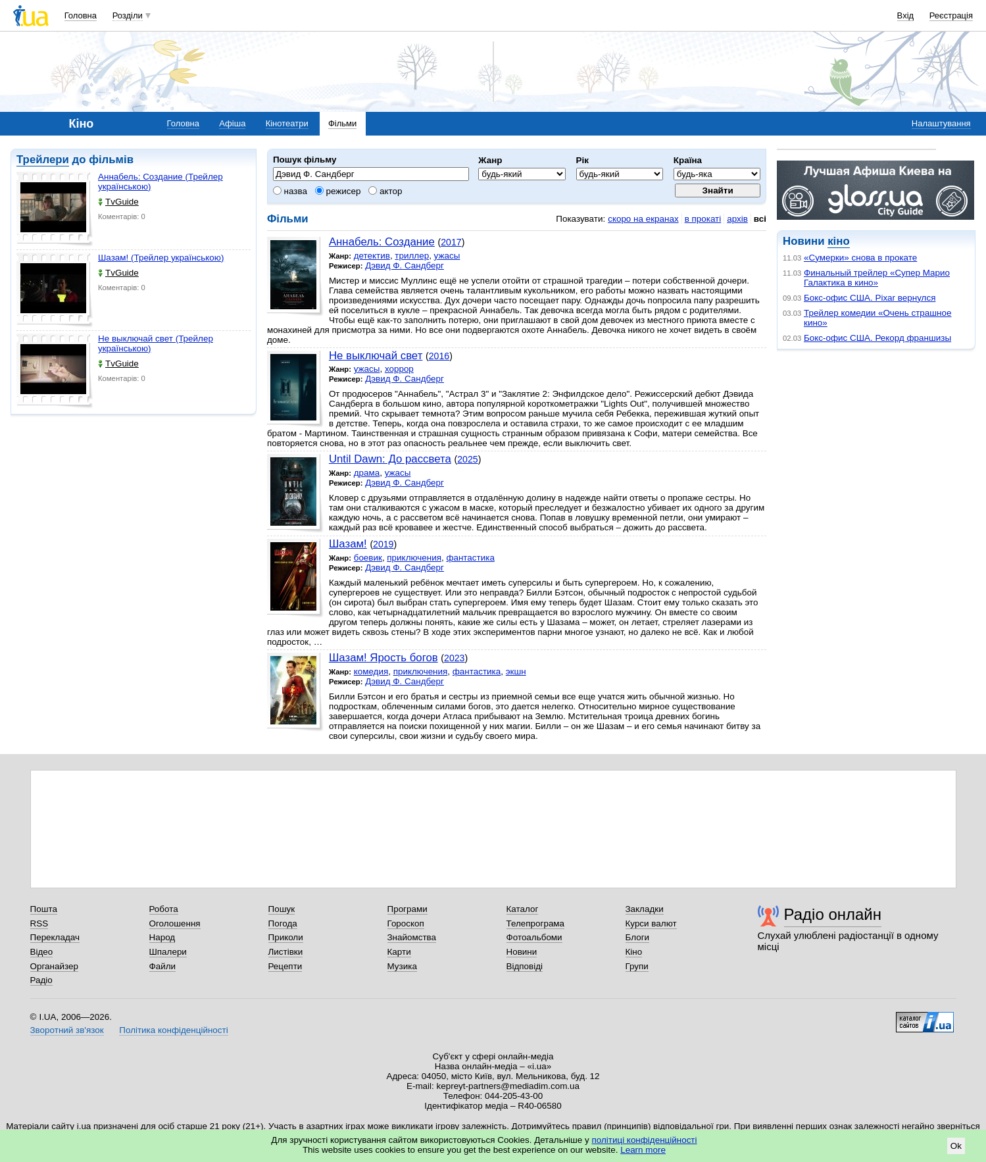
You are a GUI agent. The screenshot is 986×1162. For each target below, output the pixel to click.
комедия (371, 671)
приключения (414, 558)
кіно (838, 241)
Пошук (281, 909)
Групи (637, 966)
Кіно (634, 952)
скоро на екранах (643, 219)
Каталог (522, 909)
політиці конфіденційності (644, 1140)
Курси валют (651, 923)
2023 (454, 658)
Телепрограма (535, 923)
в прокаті (703, 219)
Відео (41, 952)
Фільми (342, 123)
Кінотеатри (287, 123)
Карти (399, 952)
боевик (368, 558)
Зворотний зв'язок (67, 1030)
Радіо (41, 980)
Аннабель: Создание (382, 242)
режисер (338, 191)
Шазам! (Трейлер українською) (161, 258)
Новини (521, 952)
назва (290, 191)
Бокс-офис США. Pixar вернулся (869, 298)
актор (385, 191)
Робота (163, 909)
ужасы (447, 256)
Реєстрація (951, 15)
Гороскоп (405, 923)
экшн (516, 671)
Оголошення (175, 923)
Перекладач (55, 937)
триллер (412, 256)
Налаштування (941, 123)
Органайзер (54, 966)
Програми (407, 909)
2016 (439, 356)
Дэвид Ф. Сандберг (404, 265)
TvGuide (118, 202)
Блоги (638, 937)
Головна (80, 15)
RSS (39, 923)
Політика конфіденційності (173, 1030)
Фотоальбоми (534, 937)
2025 (467, 459)
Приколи (285, 937)
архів (737, 219)
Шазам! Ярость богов (383, 657)
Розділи (127, 15)
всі (760, 219)
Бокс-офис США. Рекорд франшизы (877, 338)
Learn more (643, 1150)
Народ (162, 937)
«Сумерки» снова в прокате (860, 258)
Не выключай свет (375, 355)
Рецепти (285, 966)
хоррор (399, 369)
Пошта (43, 909)
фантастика (470, 558)
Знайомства (412, 937)
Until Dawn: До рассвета (390, 459)
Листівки (285, 952)
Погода (282, 923)
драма (367, 473)
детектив (372, 256)
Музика (402, 966)
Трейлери (42, 159)
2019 (383, 544)
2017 (451, 242)
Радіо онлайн (833, 914)
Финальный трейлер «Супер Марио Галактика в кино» (877, 278)
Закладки (645, 909)
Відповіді (524, 966)
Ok (956, 1146)
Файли (162, 966)
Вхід (905, 15)
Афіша (232, 123)
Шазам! (348, 544)
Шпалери (168, 952)
